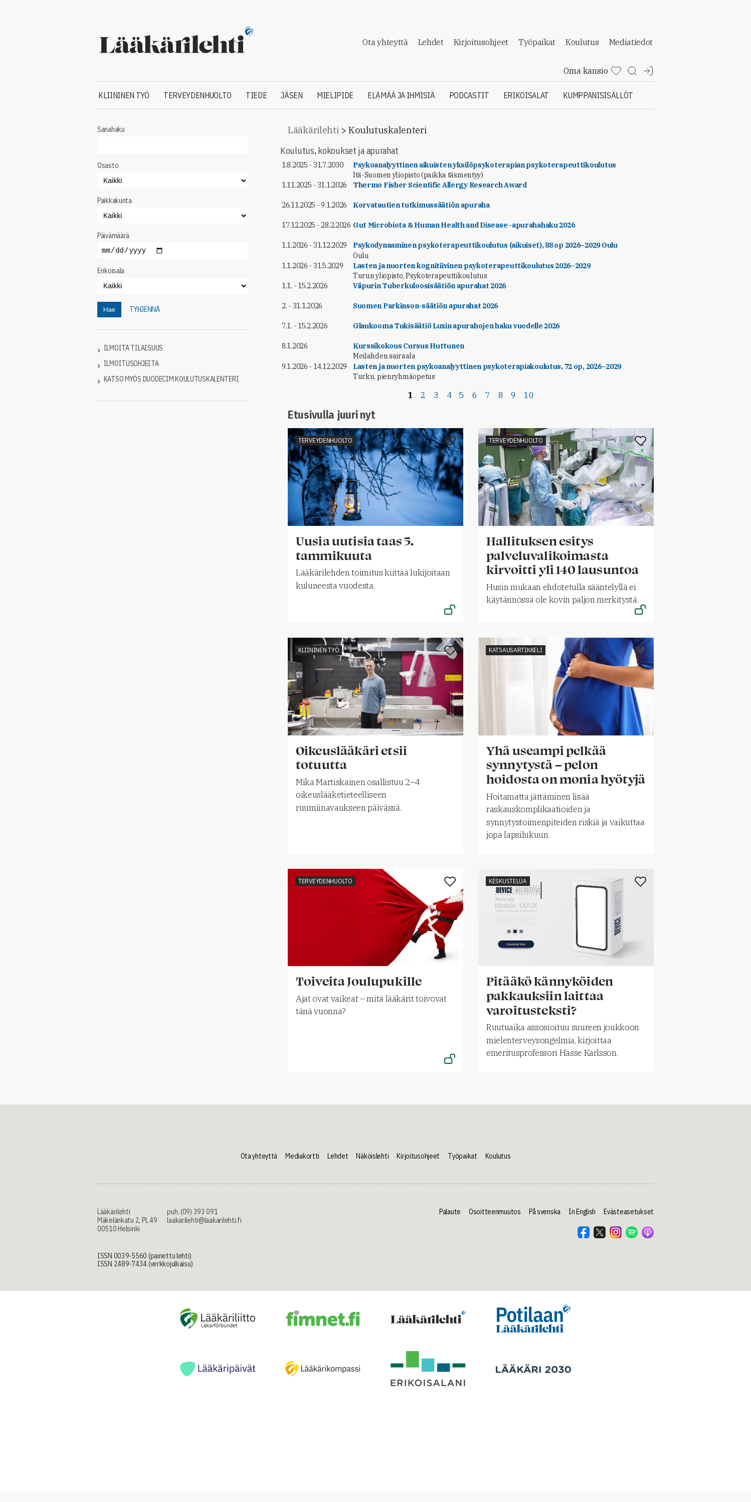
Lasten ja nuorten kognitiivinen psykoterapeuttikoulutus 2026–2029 (472, 275)
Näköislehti (372, 1166)
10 (528, 405)
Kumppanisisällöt (598, 105)
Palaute (450, 1222)
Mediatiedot (631, 47)
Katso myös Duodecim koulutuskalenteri (171, 389)
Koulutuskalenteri (387, 140)
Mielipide (335, 105)
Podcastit (469, 105)
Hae (109, 319)
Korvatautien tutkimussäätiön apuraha (421, 215)
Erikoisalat (526, 105)
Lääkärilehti (313, 140)
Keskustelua (508, 891)
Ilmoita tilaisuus (133, 358)
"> (172, 226)
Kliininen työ (123, 105)
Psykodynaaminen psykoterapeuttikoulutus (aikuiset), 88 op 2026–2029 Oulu (485, 255)
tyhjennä (144, 319)
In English (582, 1222)
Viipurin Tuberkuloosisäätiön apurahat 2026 (429, 295)
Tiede (256, 105)
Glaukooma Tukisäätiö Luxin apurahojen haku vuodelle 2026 (456, 336)
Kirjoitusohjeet (481, 47)
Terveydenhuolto (197, 105)
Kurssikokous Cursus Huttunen (408, 356)
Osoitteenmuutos (495, 1222)
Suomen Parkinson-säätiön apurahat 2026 (425, 315)
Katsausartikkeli (515, 660)
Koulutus (582, 47)
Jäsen (291, 105)
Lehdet (431, 47)
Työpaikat (536, 47)
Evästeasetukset (629, 1222)
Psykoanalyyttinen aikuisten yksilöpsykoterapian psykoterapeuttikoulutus (484, 174)
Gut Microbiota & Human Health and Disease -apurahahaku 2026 (464, 235)
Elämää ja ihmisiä (401, 105)
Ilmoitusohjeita (131, 373)
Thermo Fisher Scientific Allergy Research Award (440, 195)
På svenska (544, 1222)
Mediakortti (302, 1166)
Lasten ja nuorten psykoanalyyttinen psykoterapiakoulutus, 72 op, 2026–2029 (487, 376)
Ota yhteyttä (385, 47)
